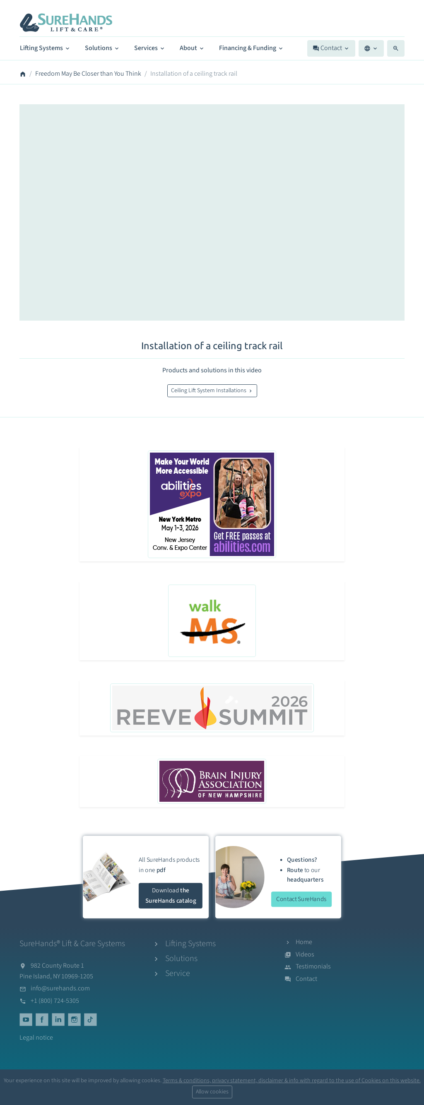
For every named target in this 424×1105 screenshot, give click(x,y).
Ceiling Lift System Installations (212, 390)
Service (177, 973)
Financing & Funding (251, 48)
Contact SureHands (301, 898)
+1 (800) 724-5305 (55, 1000)
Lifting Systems (45, 48)
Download (170, 895)
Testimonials (313, 966)
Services (150, 48)
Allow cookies (212, 1092)
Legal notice (36, 1037)
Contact (331, 48)
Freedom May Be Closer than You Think (88, 73)
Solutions (102, 48)
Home (304, 942)
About (192, 48)
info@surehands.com (60, 988)
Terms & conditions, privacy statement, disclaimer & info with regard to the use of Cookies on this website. (292, 1080)
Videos (305, 954)
